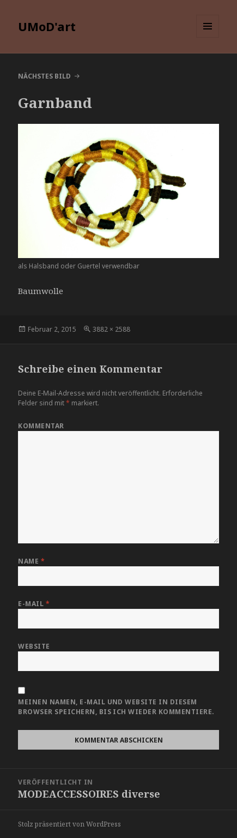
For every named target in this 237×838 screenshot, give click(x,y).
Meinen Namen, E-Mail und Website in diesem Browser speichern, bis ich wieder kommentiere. (116, 706)
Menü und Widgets (208, 37)
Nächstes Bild (44, 76)
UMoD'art (47, 26)
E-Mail (34, 603)
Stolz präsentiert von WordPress (69, 824)
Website (34, 646)
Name (31, 561)
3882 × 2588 (111, 329)
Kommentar (41, 425)
